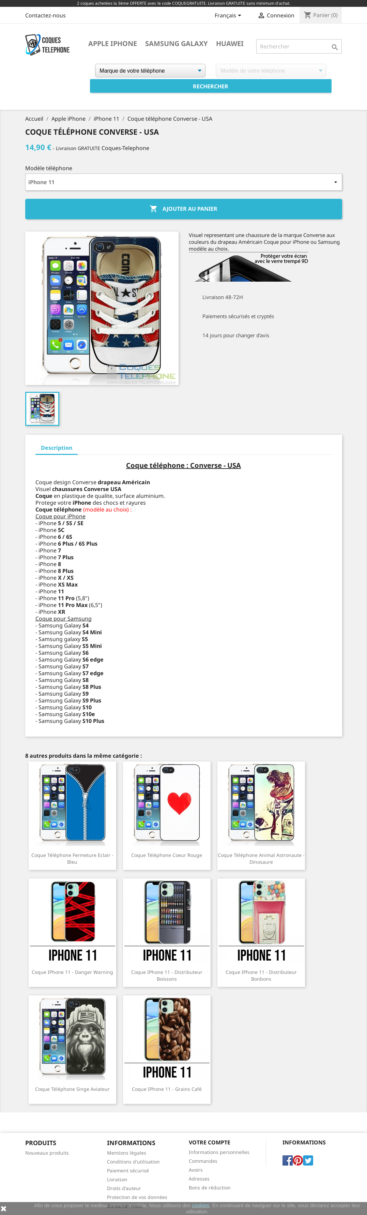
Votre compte (209, 1142)
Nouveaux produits (47, 1153)
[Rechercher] (299, 46)
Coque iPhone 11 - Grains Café (167, 1089)
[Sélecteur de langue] (229, 16)
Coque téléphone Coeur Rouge (166, 855)
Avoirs (196, 1170)
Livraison (117, 1179)
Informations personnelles (219, 1152)
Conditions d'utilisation (133, 1161)
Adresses (199, 1178)
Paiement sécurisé (128, 1170)
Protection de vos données (137, 1197)
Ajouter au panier (183, 209)
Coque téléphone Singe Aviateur (72, 1089)
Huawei (230, 43)
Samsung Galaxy (176, 43)
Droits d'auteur (124, 1188)
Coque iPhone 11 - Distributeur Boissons (166, 975)
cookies (200, 1205)
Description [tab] (56, 447)
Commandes (203, 1161)
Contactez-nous (45, 15)
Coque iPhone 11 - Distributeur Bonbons (261, 975)
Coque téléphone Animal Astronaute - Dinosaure (261, 858)
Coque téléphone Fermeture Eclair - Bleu (72, 858)
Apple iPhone (112, 43)
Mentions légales (126, 1153)
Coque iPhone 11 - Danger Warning (72, 972)
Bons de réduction (210, 1187)
